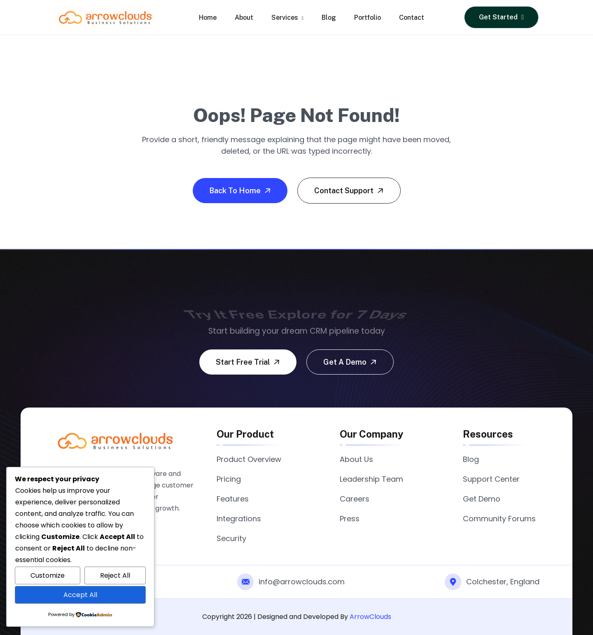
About (244, 17)
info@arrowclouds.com (302, 581)
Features (233, 499)
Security (231, 538)
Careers (354, 499)
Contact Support (349, 190)
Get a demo (350, 362)
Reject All (115, 575)
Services (287, 17)
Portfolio (367, 17)
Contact (411, 17)
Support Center (491, 479)
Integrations (239, 518)
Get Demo (481, 499)
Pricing (229, 479)
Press (350, 518)
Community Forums (499, 518)
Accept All (80, 595)
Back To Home (241, 190)
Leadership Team (371, 479)
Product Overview (249, 459)
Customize (47, 575)
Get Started (501, 17)
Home (208, 17)
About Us (356, 459)
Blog (329, 17)
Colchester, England (502, 581)
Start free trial (249, 362)
